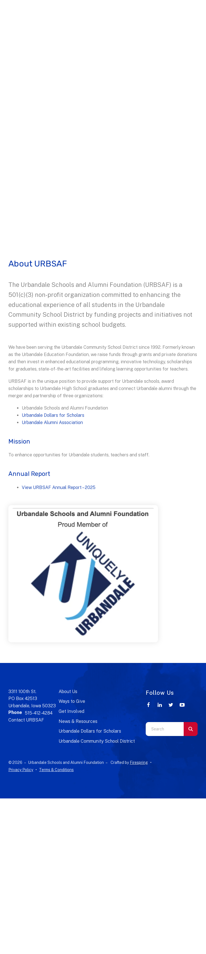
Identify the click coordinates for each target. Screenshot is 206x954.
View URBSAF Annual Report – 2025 (58, 487)
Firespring (139, 762)
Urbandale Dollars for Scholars (53, 415)
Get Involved (71, 711)
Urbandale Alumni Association (52, 422)
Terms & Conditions (56, 769)
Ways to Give (72, 701)
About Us (68, 691)
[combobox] (165, 729)
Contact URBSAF (26, 720)
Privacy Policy (20, 769)
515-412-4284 (38, 713)
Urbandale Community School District (97, 741)
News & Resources (78, 721)
